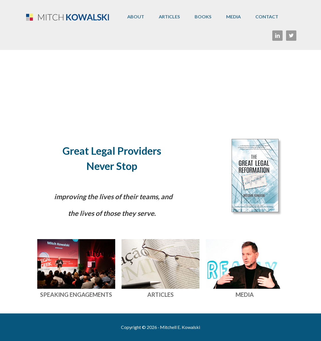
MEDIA (245, 294)
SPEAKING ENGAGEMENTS (76, 294)
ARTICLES (160, 294)
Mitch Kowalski (66, 17)
